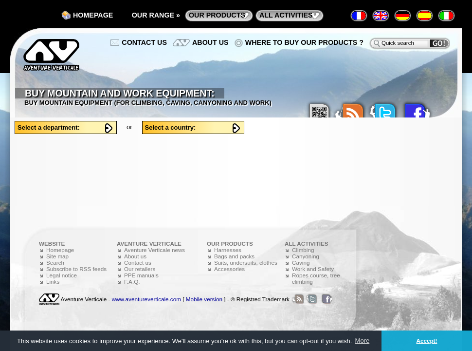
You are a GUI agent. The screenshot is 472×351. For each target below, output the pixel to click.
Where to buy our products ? (304, 42)
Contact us (144, 42)
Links (52, 281)
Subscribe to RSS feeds (76, 269)
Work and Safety (313, 269)
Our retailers (139, 269)
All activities (286, 15)
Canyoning (305, 256)
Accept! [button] (427, 340)
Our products (217, 15)
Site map (57, 256)
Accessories (229, 269)
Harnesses (227, 250)
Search (55, 262)
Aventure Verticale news (154, 250)
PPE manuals (141, 275)
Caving (300, 262)
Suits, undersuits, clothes (245, 262)
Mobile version (204, 299)
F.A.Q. (132, 281)
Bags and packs (234, 256)
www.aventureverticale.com (146, 299)
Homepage (93, 15)
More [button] (362, 340)
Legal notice (61, 275)
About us (210, 42)
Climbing (303, 250)
